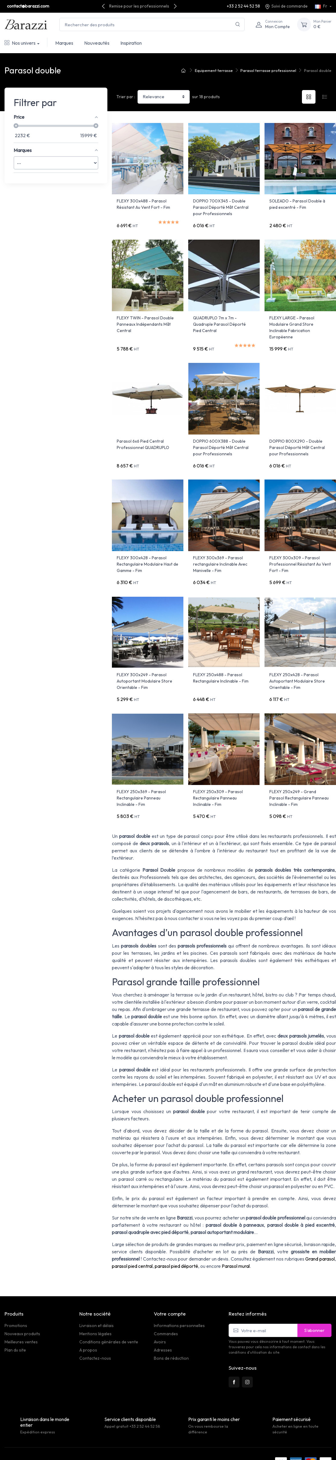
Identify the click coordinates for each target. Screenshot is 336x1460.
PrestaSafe (74, 1441)
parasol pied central (132, 1247)
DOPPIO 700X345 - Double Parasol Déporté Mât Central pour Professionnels (221, 207)
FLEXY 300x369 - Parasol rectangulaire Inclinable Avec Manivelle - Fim (220, 554)
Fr (321, 6)
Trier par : (125, 96)
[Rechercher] (238, 24)
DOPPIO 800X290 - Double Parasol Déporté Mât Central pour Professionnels (297, 441)
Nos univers (20, 43)
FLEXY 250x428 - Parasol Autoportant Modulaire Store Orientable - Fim (297, 668)
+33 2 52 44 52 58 (243, 6)
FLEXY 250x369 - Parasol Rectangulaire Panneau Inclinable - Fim (141, 782)
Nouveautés (96, 43)
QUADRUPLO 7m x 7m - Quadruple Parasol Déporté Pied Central (219, 321)
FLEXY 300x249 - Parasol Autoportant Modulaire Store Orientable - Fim (144, 668)
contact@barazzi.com (28, 6)
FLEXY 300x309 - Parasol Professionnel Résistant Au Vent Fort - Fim (300, 554)
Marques (64, 43)
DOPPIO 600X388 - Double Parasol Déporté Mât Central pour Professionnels (221, 441)
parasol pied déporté (176, 1247)
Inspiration (131, 43)
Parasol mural (236, 1247)
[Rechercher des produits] (152, 24)
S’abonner (314, 1310)
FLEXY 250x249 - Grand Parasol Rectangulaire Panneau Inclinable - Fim (299, 782)
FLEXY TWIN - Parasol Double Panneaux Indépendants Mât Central (145, 321)
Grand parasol (320, 1239)
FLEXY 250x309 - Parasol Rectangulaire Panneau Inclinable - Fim (218, 782)
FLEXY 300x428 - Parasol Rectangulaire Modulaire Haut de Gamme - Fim (147, 554)
